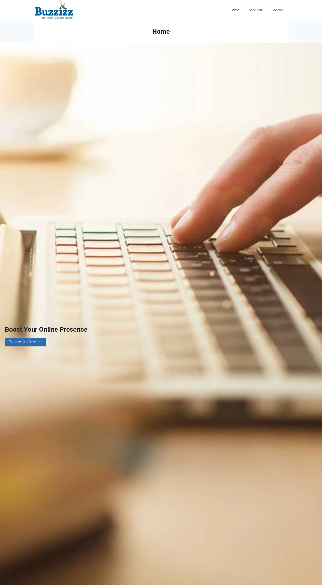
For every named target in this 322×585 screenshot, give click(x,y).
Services (255, 10)
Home (234, 10)
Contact (277, 10)
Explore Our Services (26, 342)
